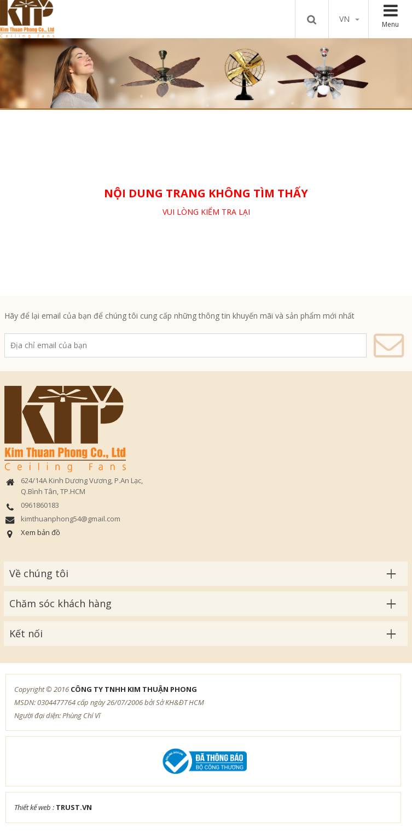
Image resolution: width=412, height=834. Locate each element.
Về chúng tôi (38, 573)
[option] (206, 73)
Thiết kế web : (34, 807)
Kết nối (26, 633)
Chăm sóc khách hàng (60, 603)
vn (349, 19)
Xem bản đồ (40, 532)
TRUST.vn (74, 807)
